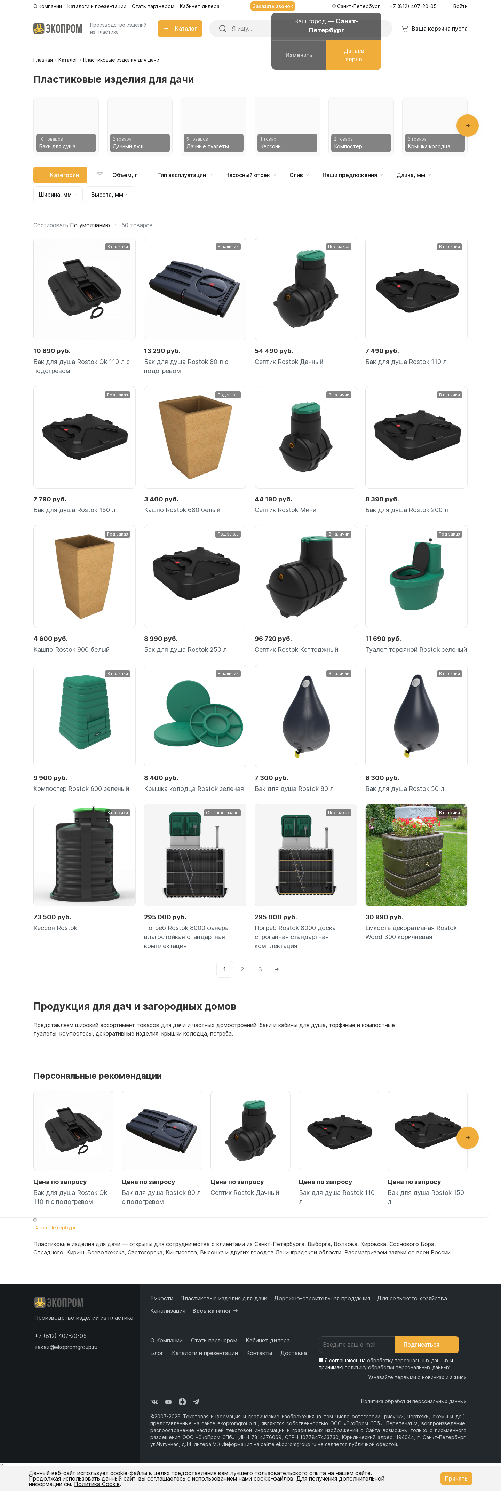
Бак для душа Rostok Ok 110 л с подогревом (81, 366)
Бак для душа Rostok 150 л (74, 510)
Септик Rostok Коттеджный (296, 649)
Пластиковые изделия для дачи (223, 1298)
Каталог (68, 60)
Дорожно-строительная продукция (322, 1298)
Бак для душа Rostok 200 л (406, 510)
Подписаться (427, 1344)
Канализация (167, 1310)
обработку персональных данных (408, 1360)
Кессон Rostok (55, 927)
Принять (456, 1478)
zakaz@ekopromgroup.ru (65, 1346)
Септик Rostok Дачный (289, 361)
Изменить (299, 54)
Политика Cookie (97, 1484)
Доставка (293, 1352)
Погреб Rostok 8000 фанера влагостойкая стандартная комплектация (186, 937)
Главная (43, 60)
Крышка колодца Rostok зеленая (194, 788)
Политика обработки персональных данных (414, 1401)
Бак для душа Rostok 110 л (406, 361)
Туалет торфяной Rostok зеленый (416, 649)
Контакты (259, 1352)
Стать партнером (214, 1340)
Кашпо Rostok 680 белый (182, 510)
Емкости (161, 1298)
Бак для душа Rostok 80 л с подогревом (186, 366)
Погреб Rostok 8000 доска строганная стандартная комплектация (295, 937)
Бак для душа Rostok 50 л (404, 788)
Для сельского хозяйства (412, 1298)
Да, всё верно (354, 55)
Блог (157, 1352)
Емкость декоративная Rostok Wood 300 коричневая (411, 932)
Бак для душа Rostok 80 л (294, 788)
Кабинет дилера (268, 1340)
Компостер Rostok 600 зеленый (81, 788)
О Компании (166, 1340)
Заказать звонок (273, 6)
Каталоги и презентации (205, 1352)
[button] (467, 125)
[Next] (276, 969)
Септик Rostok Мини (285, 510)
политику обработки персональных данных (397, 1367)
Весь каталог (216, 1311)
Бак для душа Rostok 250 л (185, 649)
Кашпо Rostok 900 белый (71, 649)
